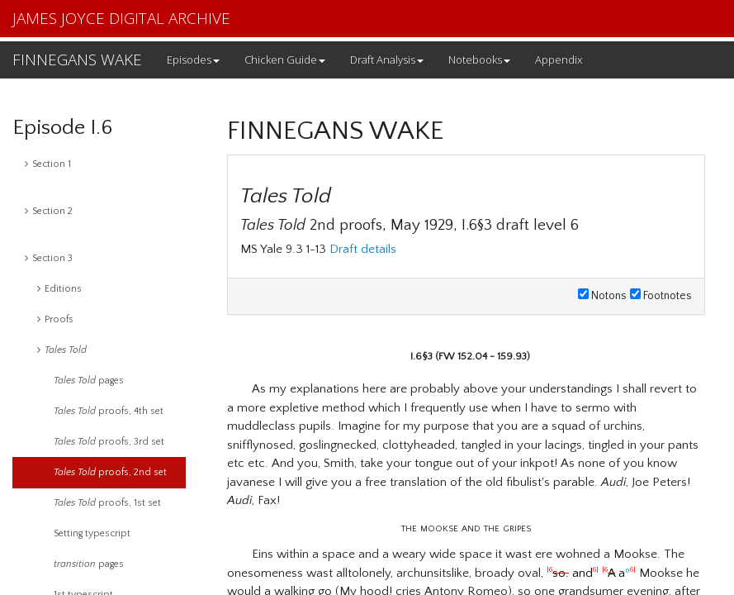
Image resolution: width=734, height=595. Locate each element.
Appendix (558, 59)
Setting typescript (92, 533)
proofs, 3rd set (109, 441)
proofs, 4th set (108, 411)
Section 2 (49, 211)
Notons (602, 295)
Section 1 (48, 164)
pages (89, 380)
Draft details (362, 249)
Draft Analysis (387, 59)
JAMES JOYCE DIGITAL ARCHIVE (121, 18)
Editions (59, 288)
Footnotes (661, 295)
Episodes (193, 59)
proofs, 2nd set (110, 472)
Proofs (55, 319)
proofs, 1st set (107, 502)
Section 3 (49, 258)
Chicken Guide (284, 59)
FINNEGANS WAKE (77, 59)
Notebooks (479, 59)
